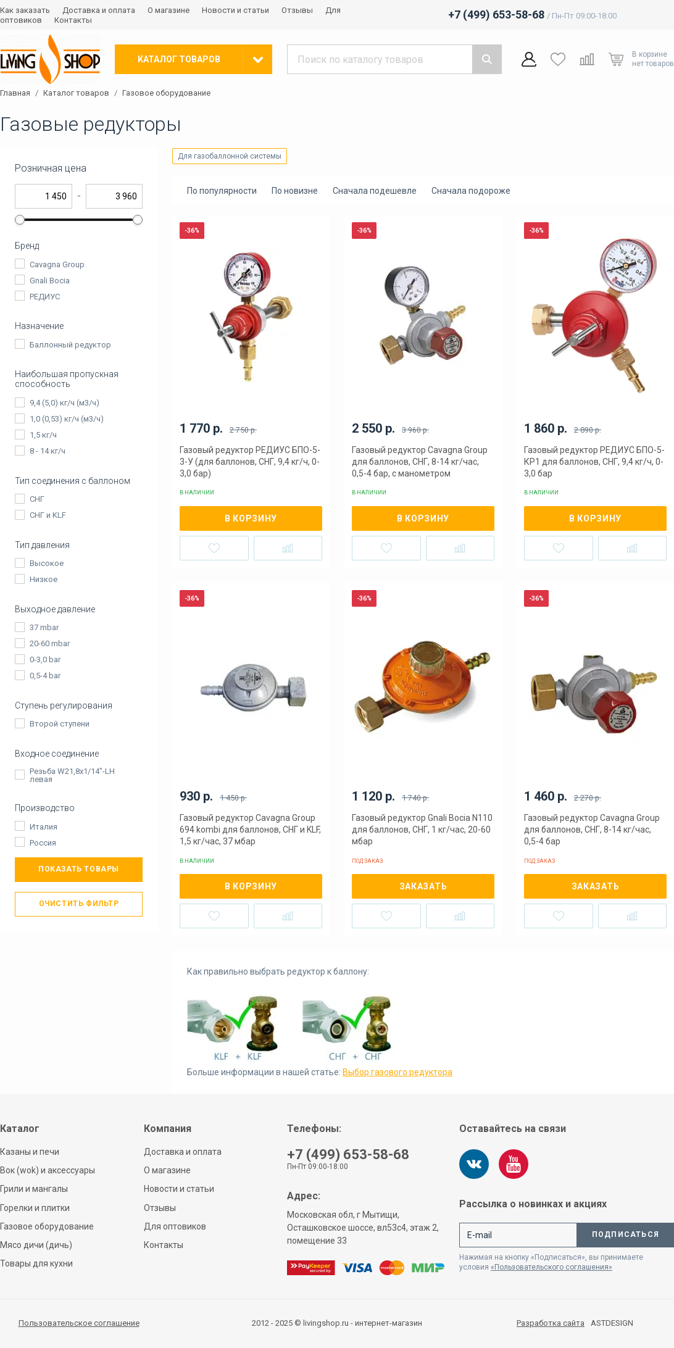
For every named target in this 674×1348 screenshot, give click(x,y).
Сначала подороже (470, 190)
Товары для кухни (36, 1263)
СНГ (37, 499)
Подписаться (625, 1234)
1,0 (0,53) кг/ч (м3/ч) (67, 419)
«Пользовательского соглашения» (551, 1267)
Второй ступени (59, 724)
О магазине (168, 10)
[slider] (20, 220)
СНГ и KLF (48, 515)
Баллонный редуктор (70, 345)
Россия (43, 843)
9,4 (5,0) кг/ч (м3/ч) (64, 403)
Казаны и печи (29, 1152)
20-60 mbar (50, 643)
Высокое (47, 563)
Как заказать (25, 10)
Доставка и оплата (98, 10)
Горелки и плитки (35, 1208)
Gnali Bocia (50, 281)
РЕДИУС (45, 297)
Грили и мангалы (34, 1189)
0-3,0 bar (45, 659)
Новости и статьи (235, 10)
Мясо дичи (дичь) (36, 1245)
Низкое (43, 579)
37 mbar (44, 627)
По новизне (295, 190)
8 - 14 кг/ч (47, 451)
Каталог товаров (76, 93)
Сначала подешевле (375, 190)
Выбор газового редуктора (397, 1072)
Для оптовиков (175, 1226)
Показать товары (78, 869)
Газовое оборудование (166, 93)
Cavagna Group (57, 264)
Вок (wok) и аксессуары (47, 1170)
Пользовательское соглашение (79, 1323)
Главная (15, 93)
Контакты (73, 20)
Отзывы (297, 10)
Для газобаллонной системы (229, 156)
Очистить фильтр (79, 903)
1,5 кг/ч (43, 435)
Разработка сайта (551, 1323)
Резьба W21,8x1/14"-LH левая (72, 775)
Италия (43, 827)
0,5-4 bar (45, 676)
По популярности (222, 190)
